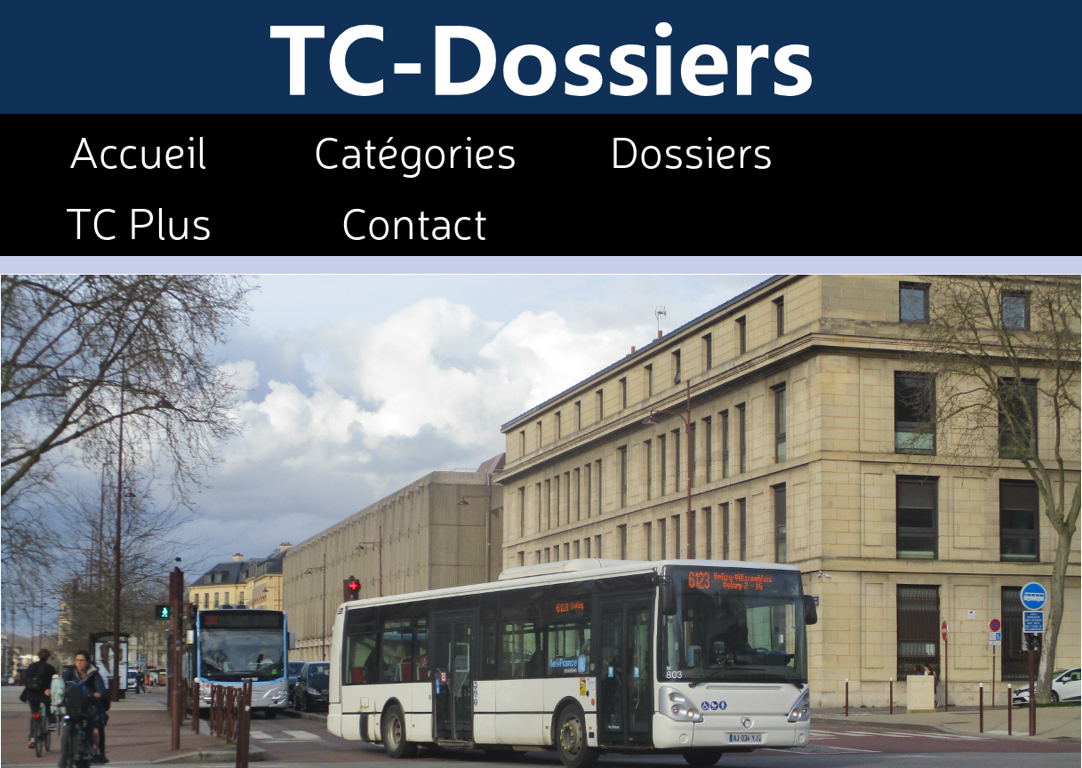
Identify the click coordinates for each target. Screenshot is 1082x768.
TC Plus (138, 220)
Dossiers (691, 149)
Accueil (138, 149)
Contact (414, 220)
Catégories (415, 149)
